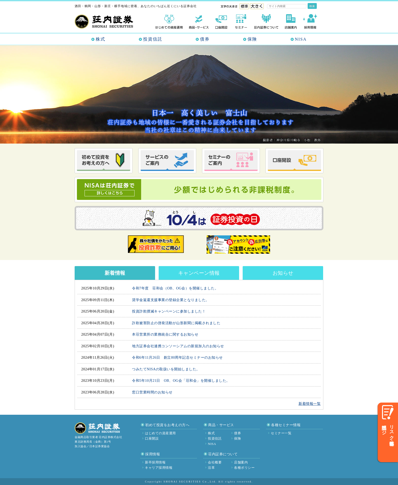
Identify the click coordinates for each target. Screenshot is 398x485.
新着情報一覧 (309, 404)
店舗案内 (241, 462)
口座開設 (152, 438)
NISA (301, 39)
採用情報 (152, 454)
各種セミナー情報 (286, 425)
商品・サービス (221, 425)
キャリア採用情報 (158, 468)
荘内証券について (223, 454)
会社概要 (215, 462)
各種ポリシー (244, 468)
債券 (205, 39)
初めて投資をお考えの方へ (167, 425)
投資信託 (152, 39)
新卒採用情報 (155, 462)
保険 (252, 39)
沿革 (211, 468)
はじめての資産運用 (160, 433)
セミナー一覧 (281, 433)
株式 (100, 39)
